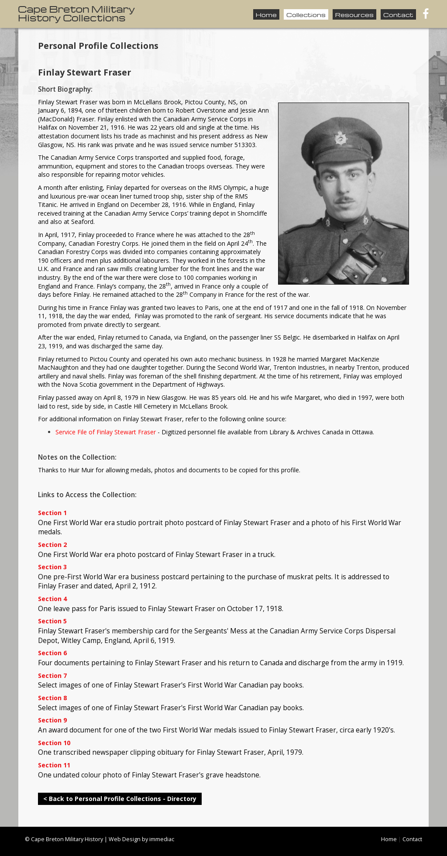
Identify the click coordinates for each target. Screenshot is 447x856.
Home (266, 14)
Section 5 (52, 621)
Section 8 (52, 698)
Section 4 (52, 599)
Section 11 (54, 765)
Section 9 (52, 720)
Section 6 (52, 653)
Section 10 (54, 743)
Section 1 (52, 513)
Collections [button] (306, 14)
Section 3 (52, 567)
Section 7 (52, 676)
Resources (354, 14)
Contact (398, 14)
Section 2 (52, 545)
